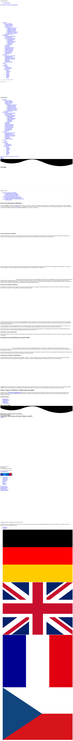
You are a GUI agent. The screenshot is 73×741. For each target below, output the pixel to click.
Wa (1, 157)
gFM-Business (6, 35)
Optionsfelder (5, 401)
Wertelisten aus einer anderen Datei (11, 195)
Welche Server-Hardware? (12, 27)
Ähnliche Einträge (8, 199)
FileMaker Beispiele (8, 61)
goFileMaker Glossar (9, 34)
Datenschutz (5, 527)
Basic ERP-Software (8, 37)
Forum (4, 63)
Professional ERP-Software (10, 38)
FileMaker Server (8, 26)
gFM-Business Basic (9, 56)
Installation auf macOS (11, 28)
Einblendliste (5, 402)
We (2, 157)
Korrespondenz (10, 40)
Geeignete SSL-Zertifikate (12, 33)
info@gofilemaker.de (4, 471)
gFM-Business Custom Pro (10, 58)
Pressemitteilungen (8, 68)
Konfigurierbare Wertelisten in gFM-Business (13, 197)
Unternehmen (9, 43)
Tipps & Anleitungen (9, 25)
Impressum (5, 65)
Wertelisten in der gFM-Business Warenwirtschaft (12, 196)
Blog (6, 64)
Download (5, 54)
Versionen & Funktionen (9, 47)
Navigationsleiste (6, 403)
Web (1, 158)
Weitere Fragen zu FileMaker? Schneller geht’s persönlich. (13, 198)
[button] (2, 417)
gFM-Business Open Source (10, 55)
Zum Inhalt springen (6, 2)
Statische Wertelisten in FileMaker (11, 193)
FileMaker (5, 22)
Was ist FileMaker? (8, 23)
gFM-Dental (7, 53)
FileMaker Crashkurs (9, 24)
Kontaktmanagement (11, 39)
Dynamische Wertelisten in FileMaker (12, 194)
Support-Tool (7, 60)
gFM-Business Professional (10, 57)
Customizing (7, 45)
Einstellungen (9, 44)
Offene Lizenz (7, 46)
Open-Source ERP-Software (10, 36)
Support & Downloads (9, 50)
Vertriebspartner (8, 67)
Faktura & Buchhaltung (11, 41)
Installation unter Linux (11, 30)
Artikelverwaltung (10, 42)
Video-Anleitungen (8, 51)
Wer (3, 158)
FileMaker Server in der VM (12, 108)
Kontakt (6, 66)
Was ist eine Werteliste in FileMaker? (9, 192)
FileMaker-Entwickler (9, 49)
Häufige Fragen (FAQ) (9, 48)
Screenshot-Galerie (8, 52)
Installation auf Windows (11, 29)
